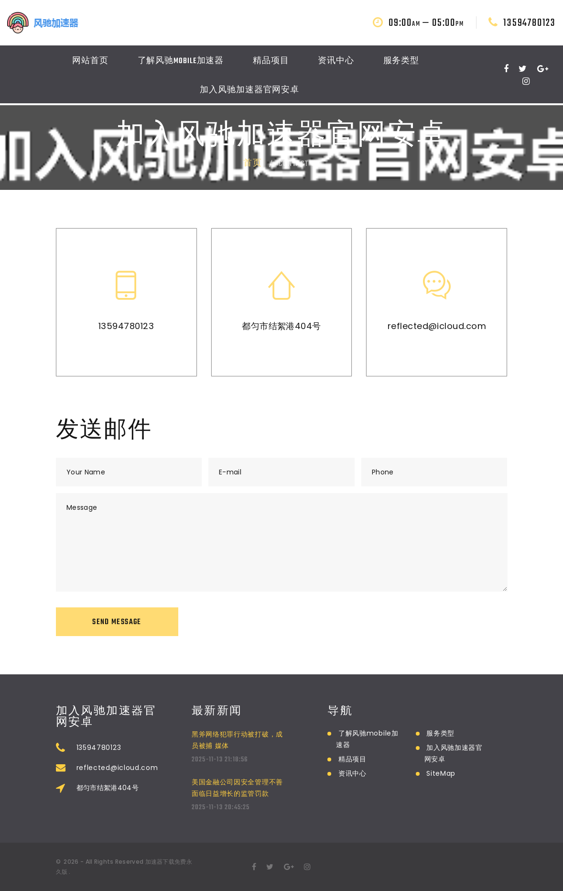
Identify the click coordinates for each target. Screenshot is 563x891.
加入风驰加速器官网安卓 (249, 92)
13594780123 (529, 24)
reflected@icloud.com (437, 325)
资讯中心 (336, 63)
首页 (252, 163)
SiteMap (440, 773)
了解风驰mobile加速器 (181, 63)
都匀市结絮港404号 (281, 325)
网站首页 (90, 63)
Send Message (116, 622)
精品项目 (271, 63)
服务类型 (401, 63)
